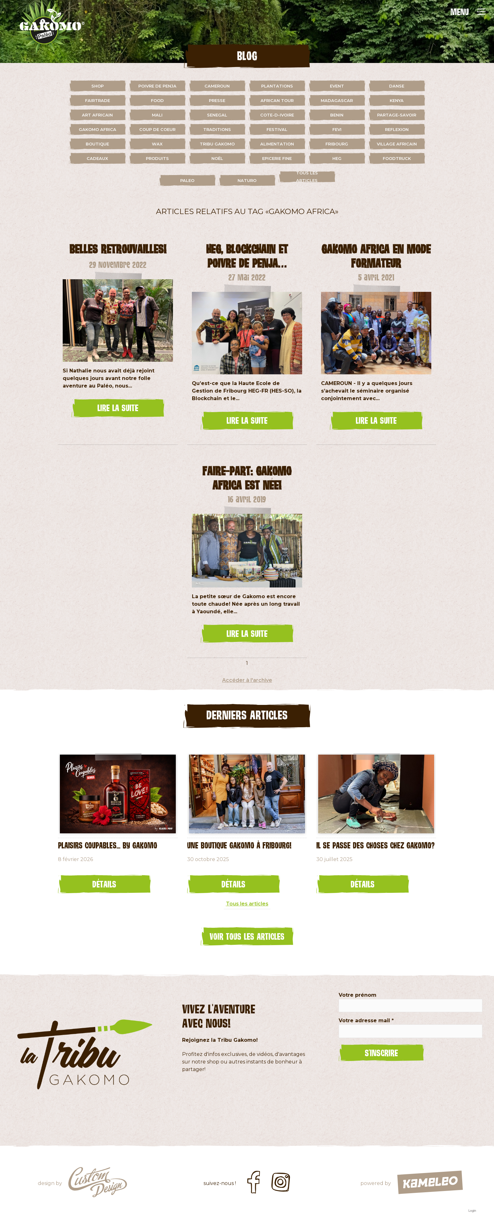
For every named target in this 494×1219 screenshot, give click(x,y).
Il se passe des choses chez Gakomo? (375, 845)
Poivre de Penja (157, 85)
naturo (247, 180)
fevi (337, 129)
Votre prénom (357, 995)
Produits (157, 158)
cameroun (217, 85)
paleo (187, 180)
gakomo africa (97, 129)
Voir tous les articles (247, 936)
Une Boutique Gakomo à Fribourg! (239, 845)
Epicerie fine (277, 158)
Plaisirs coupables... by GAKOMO (107, 845)
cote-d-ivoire (277, 114)
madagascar (337, 100)
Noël (217, 158)
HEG (337, 158)
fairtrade (97, 100)
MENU (460, 11)
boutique (97, 143)
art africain (97, 114)
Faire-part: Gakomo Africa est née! (246, 478)
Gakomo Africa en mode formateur (376, 256)
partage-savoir (396, 114)
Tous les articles (307, 176)
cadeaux (97, 158)
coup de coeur (157, 129)
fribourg (336, 143)
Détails (104, 884)
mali (157, 114)
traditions (217, 129)
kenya (397, 100)
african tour (277, 100)
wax (157, 143)
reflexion (397, 129)
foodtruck (397, 158)
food (157, 100)
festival (277, 129)
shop (97, 85)
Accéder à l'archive (247, 680)
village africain (397, 143)
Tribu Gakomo (217, 143)
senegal (217, 114)
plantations (277, 85)
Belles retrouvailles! (117, 249)
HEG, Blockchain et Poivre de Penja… (247, 256)
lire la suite (117, 407)
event (337, 85)
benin (336, 114)
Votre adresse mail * (366, 1020)
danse (396, 85)
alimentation (277, 143)
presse (217, 100)
